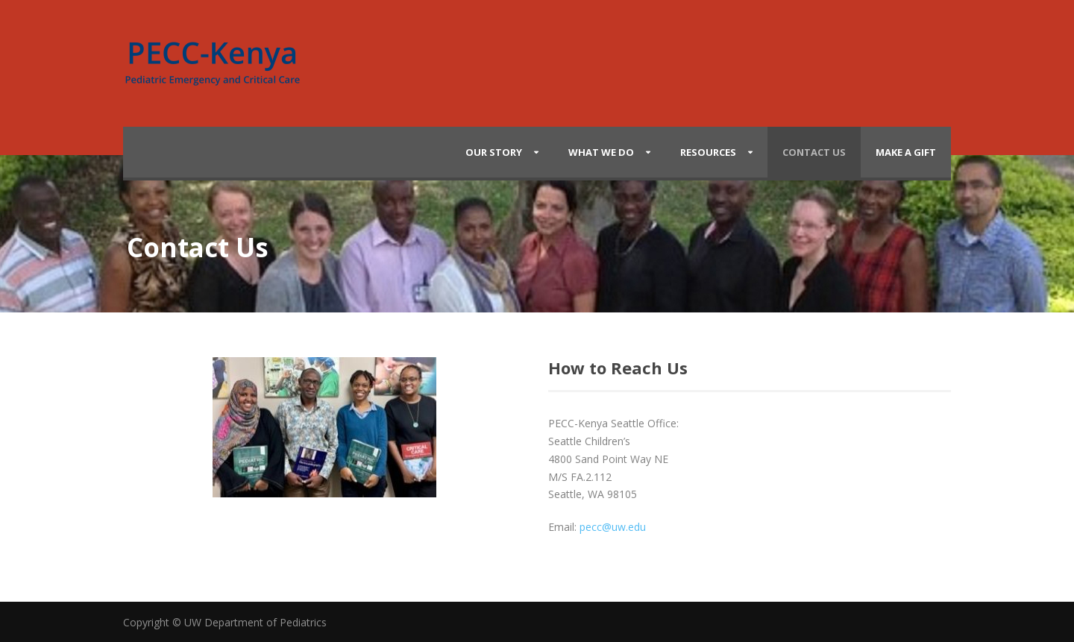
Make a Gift (906, 152)
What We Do (601, 152)
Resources (708, 152)
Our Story (493, 152)
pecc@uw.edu (613, 527)
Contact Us (814, 152)
